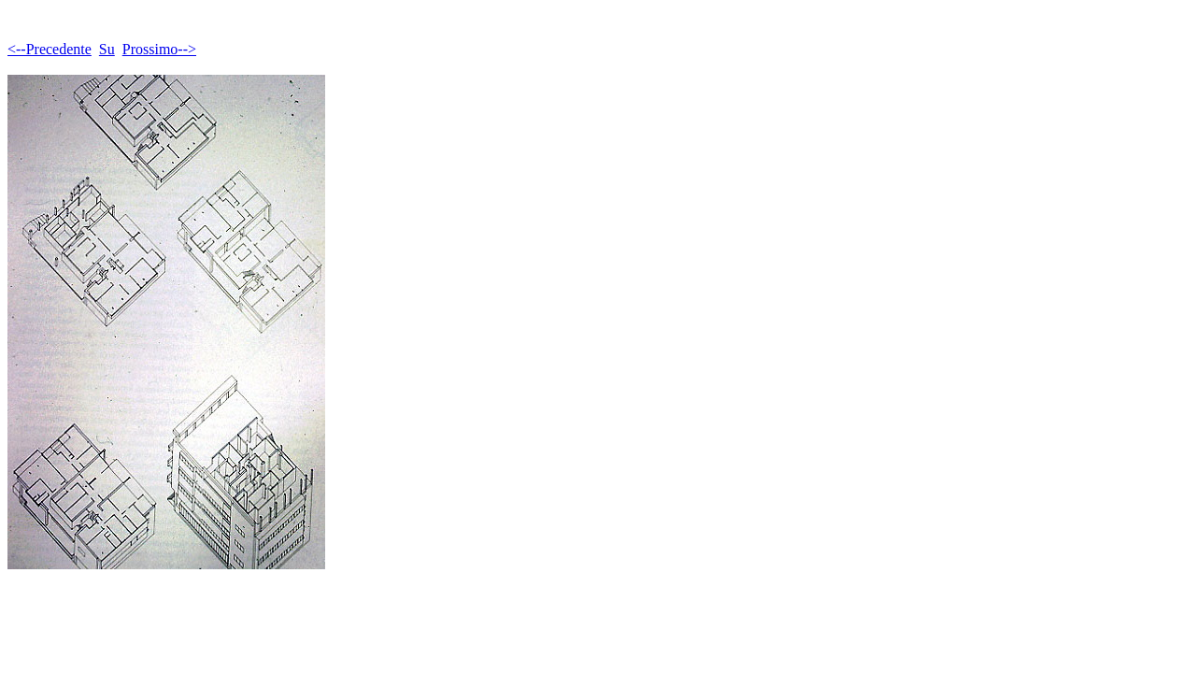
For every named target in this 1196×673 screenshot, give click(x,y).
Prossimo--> (159, 49)
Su (107, 49)
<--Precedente (49, 49)
